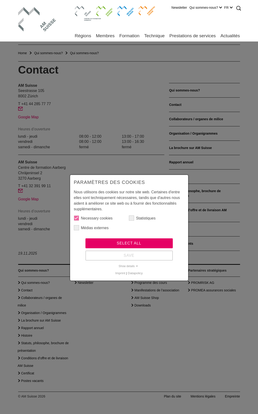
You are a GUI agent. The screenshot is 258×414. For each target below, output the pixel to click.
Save (129, 255)
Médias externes (91, 227)
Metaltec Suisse (122, 11)
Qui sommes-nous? (205, 7)
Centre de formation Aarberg (81, 13)
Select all (129, 243)
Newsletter (179, 7)
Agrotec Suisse (101, 11)
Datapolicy (135, 273)
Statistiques (142, 218)
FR (228, 7)
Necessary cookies (93, 218)
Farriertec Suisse (145, 11)
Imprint (120, 273)
